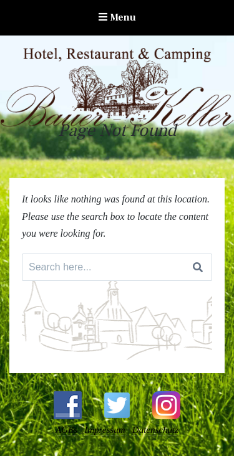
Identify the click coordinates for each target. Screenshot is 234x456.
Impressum (104, 430)
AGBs (66, 430)
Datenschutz (155, 430)
